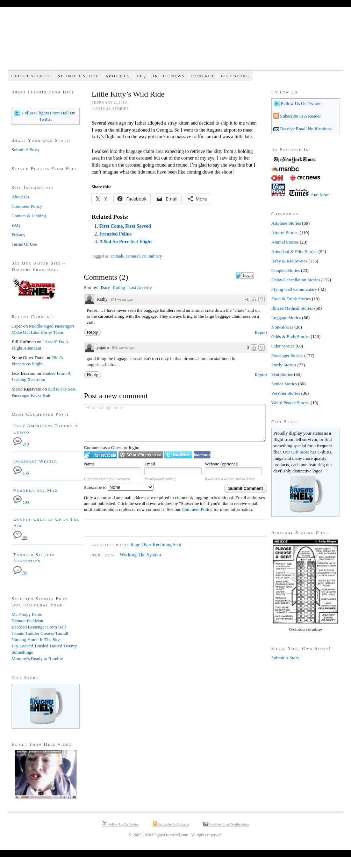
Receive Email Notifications (305, 128)
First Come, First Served (125, 226)
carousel (133, 256)
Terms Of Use (24, 244)
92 (20, 573)
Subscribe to (118, 487)
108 (21, 502)
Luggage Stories (286, 317)
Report (261, 332)
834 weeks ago (123, 347)
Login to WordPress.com (141, 454)
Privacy (19, 234)
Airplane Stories (286, 223)
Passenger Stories (287, 355)
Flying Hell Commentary (294, 289)
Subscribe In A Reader (300, 116)
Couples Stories (285, 270)
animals (116, 256)
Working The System (140, 554)
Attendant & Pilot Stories (294, 251)
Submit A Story (78, 76)
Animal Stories (112, 109)
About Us (117, 76)
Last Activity (140, 287)
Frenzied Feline (115, 234)
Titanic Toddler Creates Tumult (40, 633)
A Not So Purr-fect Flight (125, 241)
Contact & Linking (29, 215)
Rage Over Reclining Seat (155, 544)
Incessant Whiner (35, 461)
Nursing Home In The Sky (36, 639)
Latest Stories (31, 76)
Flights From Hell (175, 42)
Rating (119, 287)
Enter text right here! (175, 423)
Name (89, 463)
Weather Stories (285, 393)
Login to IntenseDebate (100, 454)
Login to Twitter (178, 454)
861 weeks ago (121, 299)
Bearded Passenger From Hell (39, 627)
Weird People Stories (290, 402)
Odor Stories (282, 346)
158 (21, 473)
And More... (322, 194)
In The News (169, 76)
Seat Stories (282, 374)
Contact (203, 76)
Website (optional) (221, 463)
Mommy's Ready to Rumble (37, 658)
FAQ (141, 76)
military (155, 256)
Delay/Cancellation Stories (295, 279)
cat (144, 256)
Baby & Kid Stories (289, 261)
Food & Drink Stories (291, 298)
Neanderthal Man (35, 490)
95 (20, 537)
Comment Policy (197, 509)
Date (105, 287)
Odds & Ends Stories (290, 336)
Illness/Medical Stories (292, 308)
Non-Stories (282, 327)
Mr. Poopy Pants (27, 614)
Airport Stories (285, 232)
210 (21, 444)
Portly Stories (283, 364)
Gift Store (235, 76)
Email (149, 463)
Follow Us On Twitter (300, 103)
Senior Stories (284, 383)
